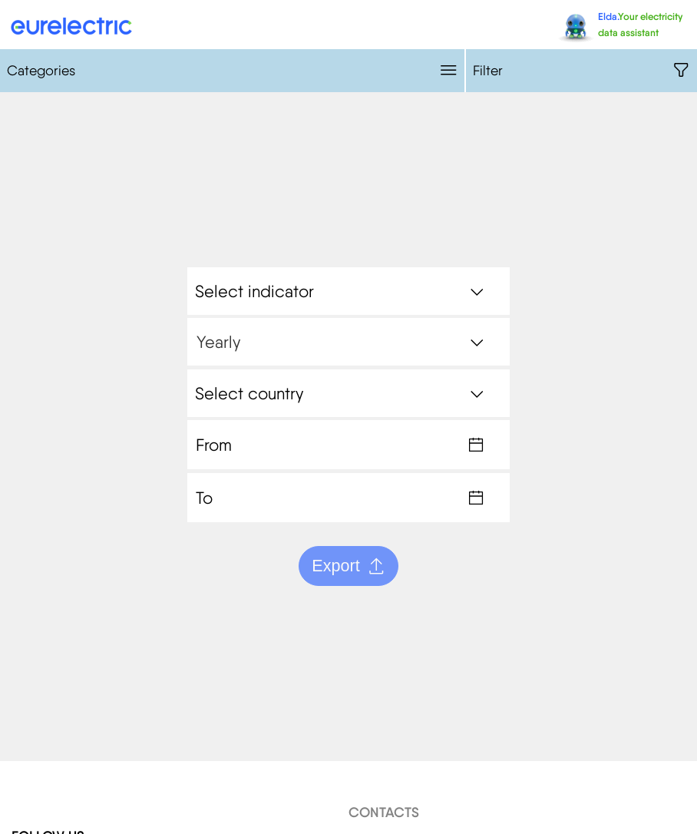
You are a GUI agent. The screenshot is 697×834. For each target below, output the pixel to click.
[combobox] (348, 291)
